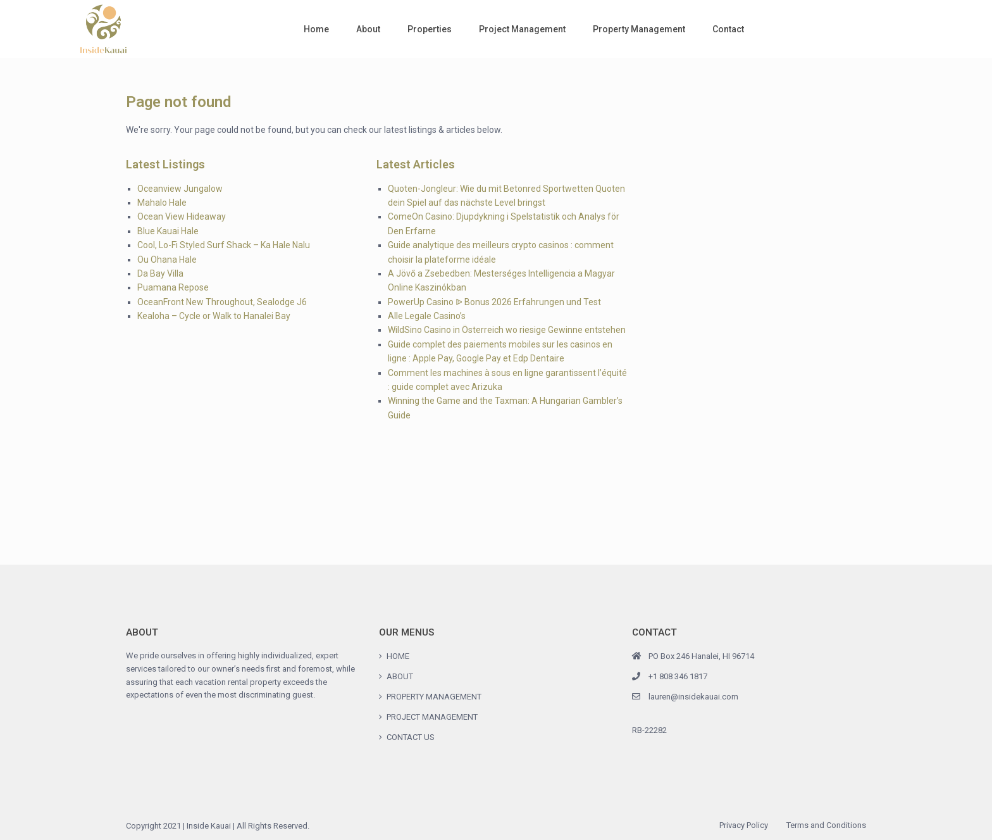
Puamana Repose (173, 287)
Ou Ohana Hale (167, 259)
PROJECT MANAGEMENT (432, 717)
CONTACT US (411, 737)
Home (316, 29)
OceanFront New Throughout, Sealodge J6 (222, 302)
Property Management (639, 29)
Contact (728, 29)
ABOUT (400, 676)
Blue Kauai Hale (168, 231)
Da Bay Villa (160, 273)
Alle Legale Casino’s (427, 316)
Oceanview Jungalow (180, 189)
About (368, 29)
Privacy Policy (743, 825)
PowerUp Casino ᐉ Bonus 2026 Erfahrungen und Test (494, 302)
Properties (429, 29)
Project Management (522, 29)
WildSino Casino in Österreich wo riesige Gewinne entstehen (507, 330)
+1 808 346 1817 (677, 676)
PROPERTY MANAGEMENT (434, 696)
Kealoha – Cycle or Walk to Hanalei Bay (213, 316)
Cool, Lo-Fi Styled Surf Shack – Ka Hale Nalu (223, 245)
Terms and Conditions (826, 825)
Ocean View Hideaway (181, 216)
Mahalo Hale (162, 202)
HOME (398, 656)
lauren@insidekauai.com (693, 696)
